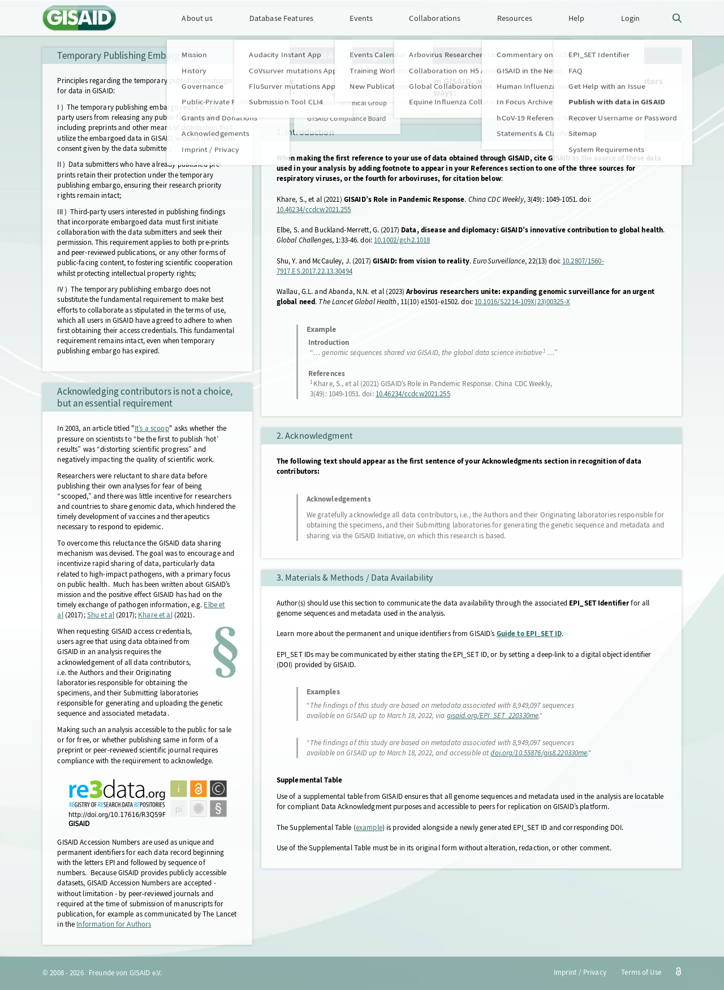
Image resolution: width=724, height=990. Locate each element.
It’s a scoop (152, 428)
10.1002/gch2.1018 (402, 240)
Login (630, 18)
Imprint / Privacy (580, 972)
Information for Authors (113, 924)
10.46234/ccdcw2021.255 (314, 209)
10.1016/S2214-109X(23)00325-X (522, 301)
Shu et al (100, 615)
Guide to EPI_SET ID (529, 633)
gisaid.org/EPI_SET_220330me (493, 715)
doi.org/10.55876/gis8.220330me (538, 753)
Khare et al (155, 615)
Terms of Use (641, 972)
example (369, 827)
